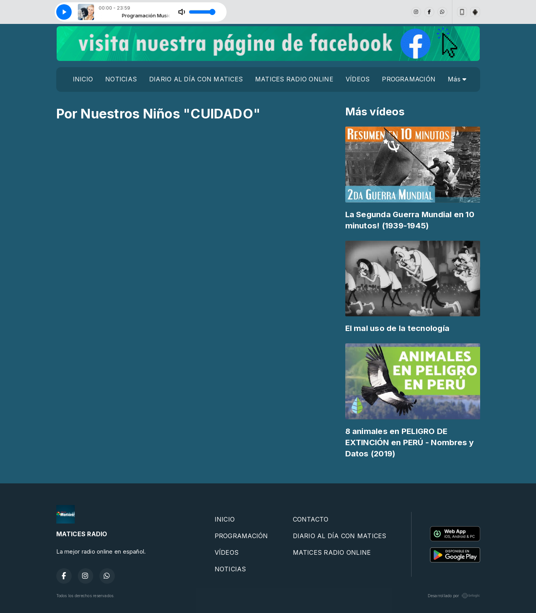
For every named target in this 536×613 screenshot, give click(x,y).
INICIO (83, 79)
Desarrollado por (454, 595)
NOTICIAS (121, 79)
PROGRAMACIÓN (408, 79)
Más (457, 79)
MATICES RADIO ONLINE (294, 79)
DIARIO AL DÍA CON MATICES (196, 79)
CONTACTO (311, 519)
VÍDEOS (358, 79)
